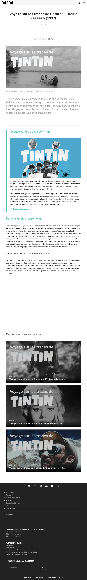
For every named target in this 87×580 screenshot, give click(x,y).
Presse (8, 500)
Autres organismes (13, 498)
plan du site (39, 577)
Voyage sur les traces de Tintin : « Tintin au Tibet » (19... (37, 468)
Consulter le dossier (21, 209)
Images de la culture (13, 550)
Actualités (10, 492)
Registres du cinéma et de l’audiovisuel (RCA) (21, 552)
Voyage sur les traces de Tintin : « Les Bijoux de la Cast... (37, 423)
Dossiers (9, 495)
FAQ (7, 506)
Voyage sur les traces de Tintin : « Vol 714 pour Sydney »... (38, 379)
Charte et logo (11, 508)
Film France (10, 547)
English (9, 514)
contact (27, 577)
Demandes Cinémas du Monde (16, 554)
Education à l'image (13, 503)
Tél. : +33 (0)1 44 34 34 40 (14, 536)
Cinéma (12, 376)
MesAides (9, 545)
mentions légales (55, 577)
